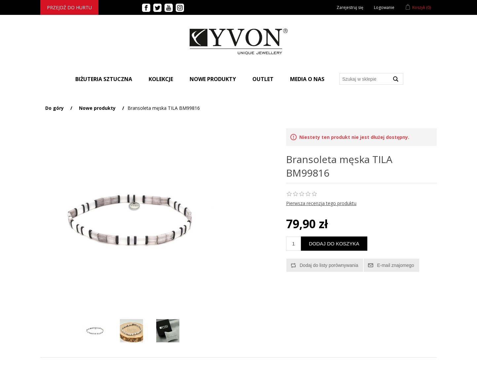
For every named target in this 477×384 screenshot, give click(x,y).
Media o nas (307, 79)
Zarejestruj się (350, 7)
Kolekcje (161, 79)
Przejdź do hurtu (69, 7)
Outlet (263, 79)
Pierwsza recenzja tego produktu (321, 203)
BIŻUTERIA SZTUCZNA (103, 79)
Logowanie (384, 7)
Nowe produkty (213, 79)
